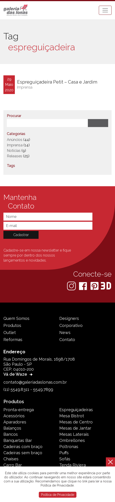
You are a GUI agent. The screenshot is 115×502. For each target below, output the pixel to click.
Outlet (9, 332)
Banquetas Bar (17, 440)
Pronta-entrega (18, 409)
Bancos (10, 434)
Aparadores (14, 422)
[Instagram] (71, 285)
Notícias (14, 150)
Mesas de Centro (76, 422)
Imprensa (24, 87)
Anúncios (14, 140)
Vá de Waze (18, 374)
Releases (14, 156)
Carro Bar (12, 465)
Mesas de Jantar (75, 428)
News (65, 332)
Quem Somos (16, 318)
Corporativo (71, 325)
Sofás (64, 458)
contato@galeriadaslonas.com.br (35, 382)
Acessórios (14, 415)
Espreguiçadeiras (76, 409)
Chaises (10, 458)
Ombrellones (72, 440)
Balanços (12, 428)
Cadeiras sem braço (22, 452)
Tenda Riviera (72, 465)
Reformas (12, 339)
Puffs (64, 452)
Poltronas (68, 446)
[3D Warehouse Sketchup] (106, 285)
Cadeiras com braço (22, 446)
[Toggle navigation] (105, 10)
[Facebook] (83, 285)
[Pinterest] (94, 285)
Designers (69, 318)
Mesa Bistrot (71, 415)
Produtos (12, 325)
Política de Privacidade (57, 495)
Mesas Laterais (74, 434)
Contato (67, 339)
